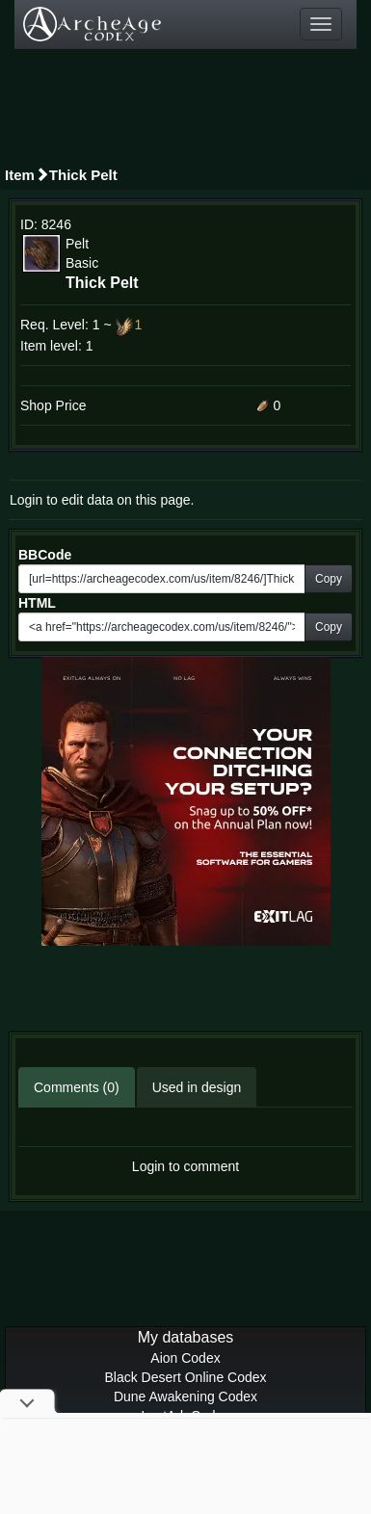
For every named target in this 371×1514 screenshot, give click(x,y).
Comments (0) (76, 1087)
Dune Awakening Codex (185, 1396)
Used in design (197, 1087)
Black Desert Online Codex (185, 1377)
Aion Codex (185, 1358)
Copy (328, 579)
